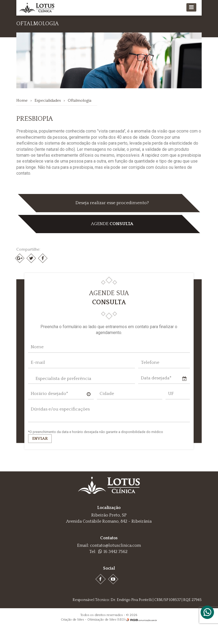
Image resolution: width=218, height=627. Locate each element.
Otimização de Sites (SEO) (106, 619)
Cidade (107, 393)
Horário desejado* (49, 393)
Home (22, 100)
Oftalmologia (79, 100)
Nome (37, 346)
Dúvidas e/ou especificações (60, 409)
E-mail (38, 362)
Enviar (40, 438)
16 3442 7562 (112, 551)
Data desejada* (156, 378)
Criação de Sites (72, 619)
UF (171, 393)
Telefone (150, 362)
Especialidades (48, 100)
